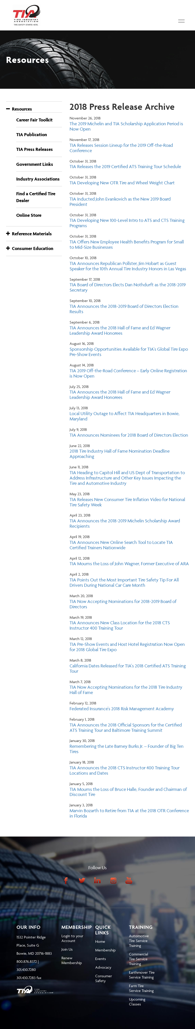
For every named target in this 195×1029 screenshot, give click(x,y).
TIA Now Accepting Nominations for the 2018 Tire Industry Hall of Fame (126, 689)
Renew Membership (71, 960)
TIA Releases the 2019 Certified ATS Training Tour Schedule (125, 166)
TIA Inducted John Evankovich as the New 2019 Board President (120, 201)
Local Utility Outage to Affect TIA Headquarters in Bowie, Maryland (125, 416)
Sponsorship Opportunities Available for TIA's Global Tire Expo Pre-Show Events (129, 351)
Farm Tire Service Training (141, 988)
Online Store (28, 215)
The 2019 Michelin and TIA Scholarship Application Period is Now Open (126, 126)
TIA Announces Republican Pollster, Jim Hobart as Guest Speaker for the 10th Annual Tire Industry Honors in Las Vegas (128, 266)
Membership (105, 950)
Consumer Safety (103, 978)
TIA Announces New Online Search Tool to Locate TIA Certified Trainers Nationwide (121, 545)
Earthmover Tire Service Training (142, 975)
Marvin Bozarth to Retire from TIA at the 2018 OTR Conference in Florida (129, 813)
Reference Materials (29, 234)
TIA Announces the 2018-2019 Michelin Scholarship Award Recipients (125, 523)
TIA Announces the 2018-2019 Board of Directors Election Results (124, 309)
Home (100, 941)
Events (100, 958)
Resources (19, 109)
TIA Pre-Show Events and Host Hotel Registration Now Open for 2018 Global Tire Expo (127, 647)
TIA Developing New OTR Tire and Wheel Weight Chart (122, 182)
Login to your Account (72, 938)
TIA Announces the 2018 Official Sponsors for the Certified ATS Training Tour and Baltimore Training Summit (126, 727)
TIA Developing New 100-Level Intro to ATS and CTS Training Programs (127, 223)
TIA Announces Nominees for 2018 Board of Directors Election (129, 435)
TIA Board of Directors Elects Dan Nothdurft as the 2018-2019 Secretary (128, 287)
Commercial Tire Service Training (138, 959)
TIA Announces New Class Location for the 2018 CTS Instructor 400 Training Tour (120, 625)
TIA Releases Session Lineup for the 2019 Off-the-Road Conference (121, 148)
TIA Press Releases (34, 149)
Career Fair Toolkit (34, 120)
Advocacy (103, 967)
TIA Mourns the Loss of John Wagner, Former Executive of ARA (129, 563)
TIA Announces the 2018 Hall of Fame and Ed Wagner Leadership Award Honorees (120, 330)
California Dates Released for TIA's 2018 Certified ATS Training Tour (128, 668)
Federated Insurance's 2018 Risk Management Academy (122, 708)
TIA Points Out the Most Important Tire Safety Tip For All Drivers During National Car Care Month (124, 582)
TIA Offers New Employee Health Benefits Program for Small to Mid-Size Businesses (127, 244)
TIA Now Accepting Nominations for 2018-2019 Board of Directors (123, 604)
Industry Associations (38, 179)
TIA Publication (31, 134)
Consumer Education (29, 248)
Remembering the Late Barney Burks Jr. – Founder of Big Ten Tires (127, 748)
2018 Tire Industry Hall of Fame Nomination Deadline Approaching (120, 453)
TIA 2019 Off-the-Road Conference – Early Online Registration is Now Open (128, 373)
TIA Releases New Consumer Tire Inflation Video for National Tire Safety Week (127, 502)
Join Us (67, 949)
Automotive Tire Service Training (139, 940)
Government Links (34, 164)
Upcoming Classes (137, 1001)
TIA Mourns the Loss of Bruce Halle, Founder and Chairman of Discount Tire (128, 792)
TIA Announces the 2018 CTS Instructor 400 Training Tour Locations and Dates (125, 770)
